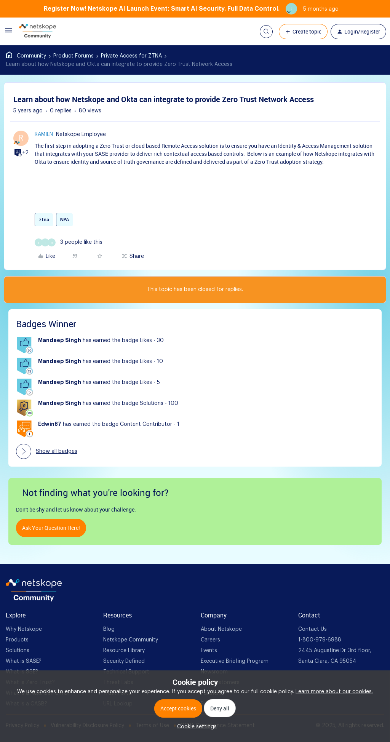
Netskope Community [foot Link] (130, 640)
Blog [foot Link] (109, 629)
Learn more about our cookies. (334, 691)
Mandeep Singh (59, 340)
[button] (8, 33)
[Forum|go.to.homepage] (37, 31)
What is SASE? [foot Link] (24, 661)
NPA (64, 219)
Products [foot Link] (17, 640)
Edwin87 (49, 424)
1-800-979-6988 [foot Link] (319, 640)
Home (26, 56)
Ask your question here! (51, 527)
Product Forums (73, 56)
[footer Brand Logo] (34, 600)
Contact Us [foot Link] (312, 629)
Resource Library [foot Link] (124, 650)
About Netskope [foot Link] (221, 629)
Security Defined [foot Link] (124, 661)
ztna (44, 219)
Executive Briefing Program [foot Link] (235, 661)
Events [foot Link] (209, 650)
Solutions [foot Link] (17, 650)
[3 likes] (68, 242)
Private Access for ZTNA (131, 56)
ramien (44, 134)
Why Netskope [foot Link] (24, 629)
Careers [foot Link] (210, 640)
